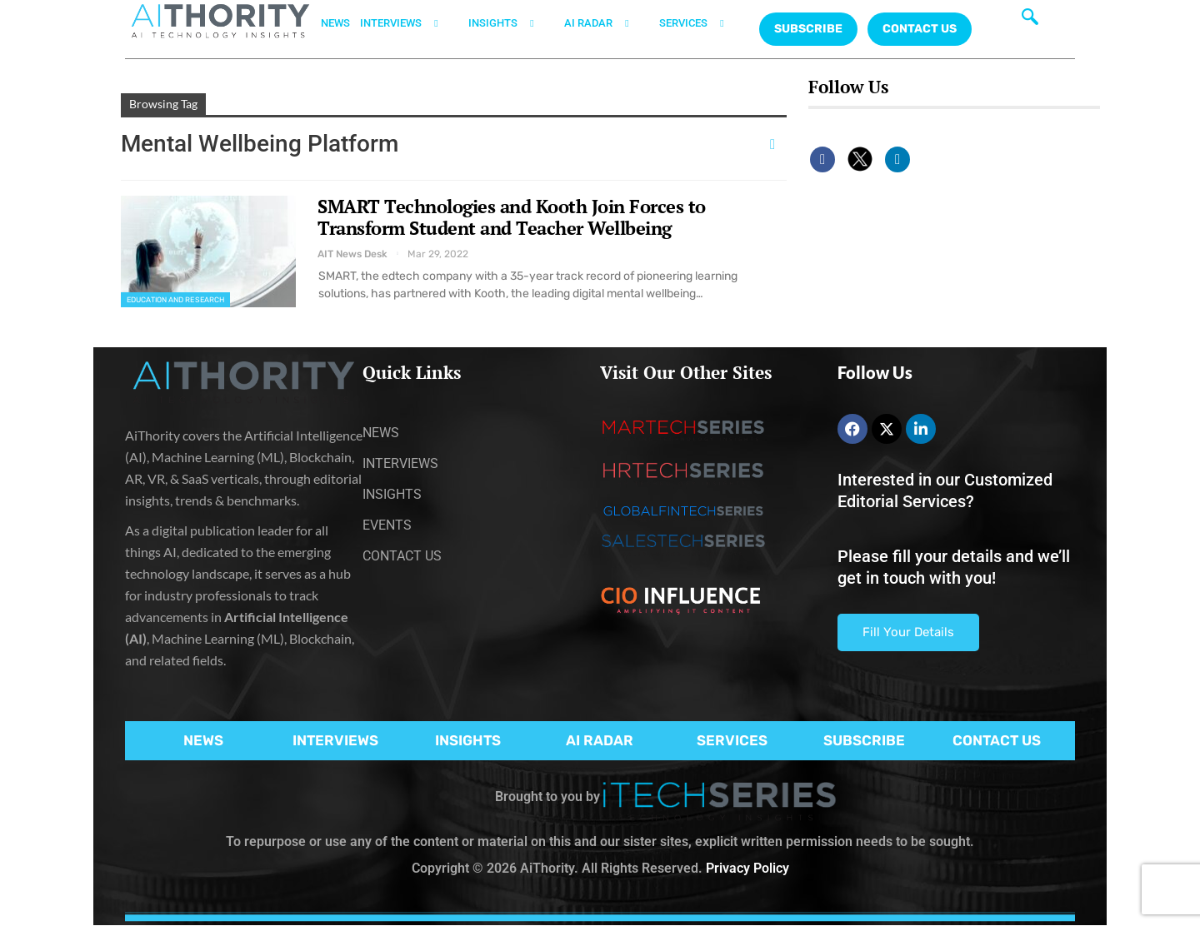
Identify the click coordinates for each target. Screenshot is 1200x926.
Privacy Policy (747, 868)
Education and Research (175, 300)
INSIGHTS (511, 23)
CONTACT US (919, 29)
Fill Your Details (908, 632)
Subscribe (808, 29)
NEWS (335, 23)
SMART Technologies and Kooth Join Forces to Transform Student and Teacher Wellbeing (512, 217)
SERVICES (701, 23)
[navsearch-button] (1030, 20)
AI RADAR (606, 23)
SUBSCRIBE (864, 740)
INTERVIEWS (409, 23)
